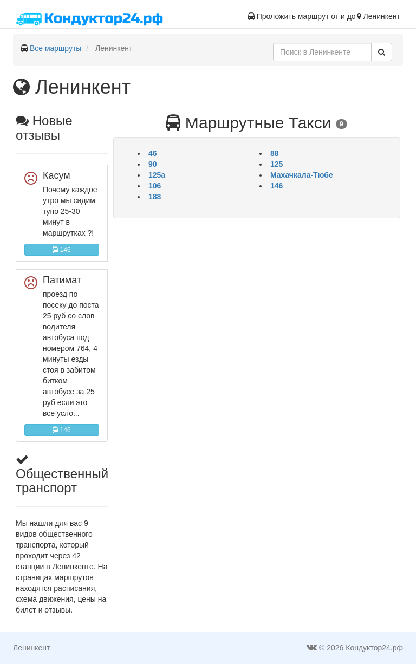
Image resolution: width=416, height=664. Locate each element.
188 (154, 196)
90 (152, 164)
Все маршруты (56, 48)
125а (156, 175)
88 (274, 153)
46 (152, 153)
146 (61, 249)
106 (154, 185)
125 (276, 164)
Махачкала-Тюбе (301, 175)
